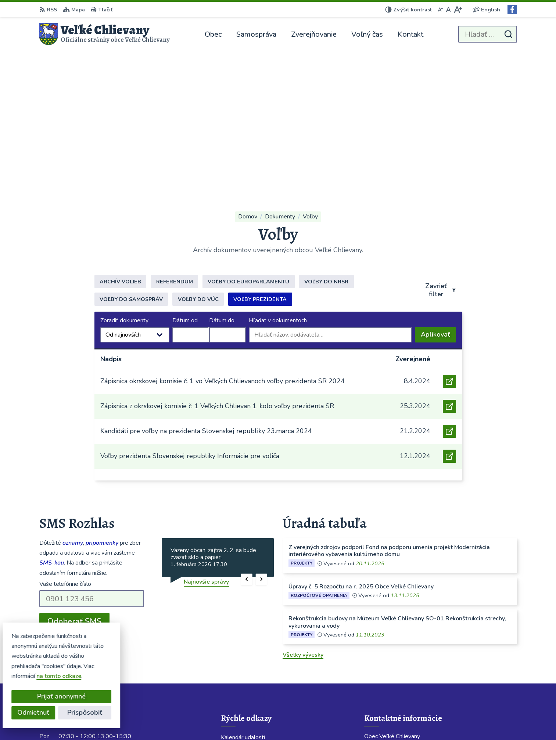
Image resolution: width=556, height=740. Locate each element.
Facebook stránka (388, 679)
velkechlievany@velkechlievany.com (413, 670)
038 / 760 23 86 (386, 652)
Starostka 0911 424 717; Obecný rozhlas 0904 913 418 (440, 643)
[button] (246, 436)
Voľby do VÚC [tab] (198, 156)
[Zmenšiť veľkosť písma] (440, 9)
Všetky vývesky (303, 512)
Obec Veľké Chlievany (393, 720)
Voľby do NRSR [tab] (326, 138)
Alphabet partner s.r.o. (285, 720)
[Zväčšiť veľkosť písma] (457, 9)
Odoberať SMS (74, 478)
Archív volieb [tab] (120, 138)
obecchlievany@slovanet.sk (401, 661)
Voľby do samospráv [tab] (131, 156)
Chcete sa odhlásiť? (65, 495)
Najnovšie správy (206, 439)
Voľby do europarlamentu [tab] (248, 138)
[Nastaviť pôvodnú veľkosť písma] (448, 9)
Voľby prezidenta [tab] (260, 156)
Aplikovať (438, 193)
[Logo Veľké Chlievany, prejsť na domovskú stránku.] (104, 34)
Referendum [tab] (174, 138)
